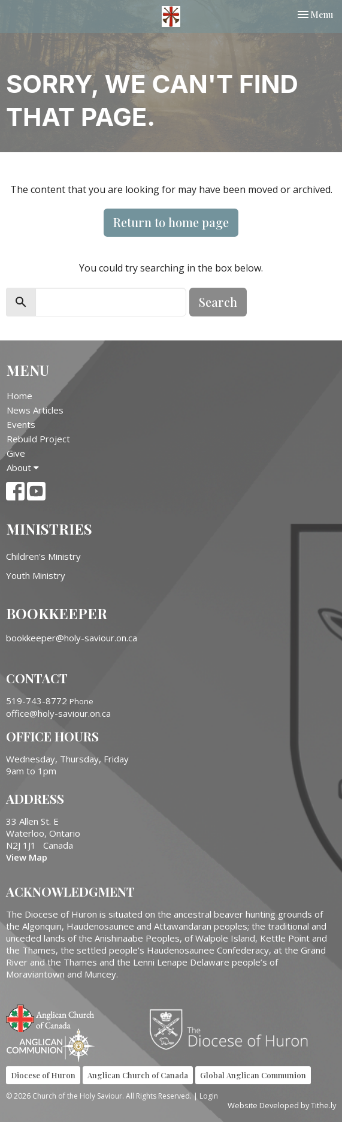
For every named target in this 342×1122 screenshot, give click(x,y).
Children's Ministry (43, 556)
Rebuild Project (38, 439)
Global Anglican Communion (253, 1075)
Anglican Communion (50, 1045)
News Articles (35, 410)
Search (218, 302)
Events (21, 424)
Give (16, 453)
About (23, 467)
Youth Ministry (35, 575)
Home (19, 396)
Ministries (49, 528)
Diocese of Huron (233, 1029)
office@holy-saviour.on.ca (58, 713)
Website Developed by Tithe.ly (282, 1105)
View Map (26, 857)
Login (208, 1096)
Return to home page (171, 222)
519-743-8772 (36, 701)
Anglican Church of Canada (50, 1017)
